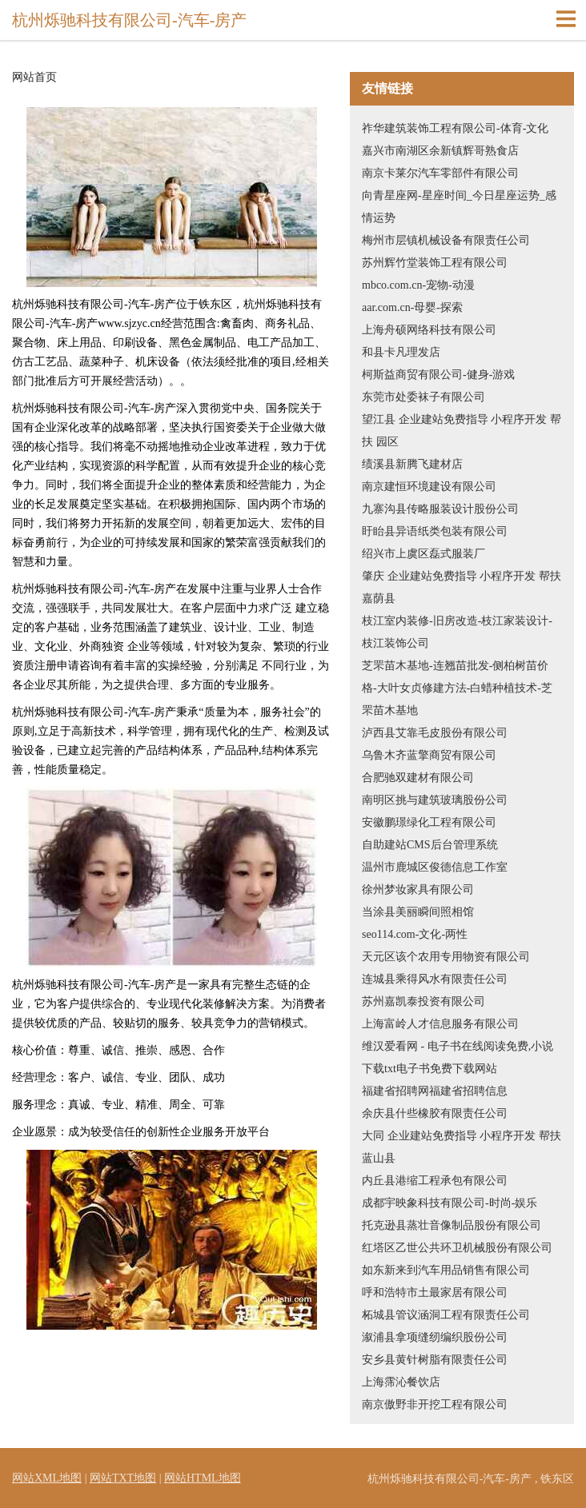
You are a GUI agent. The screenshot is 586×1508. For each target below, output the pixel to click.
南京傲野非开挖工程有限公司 (435, 1404)
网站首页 (34, 77)
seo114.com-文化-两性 (415, 934)
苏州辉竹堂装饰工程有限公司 (435, 263)
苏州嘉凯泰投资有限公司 (423, 1001)
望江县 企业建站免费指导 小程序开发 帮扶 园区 (461, 430)
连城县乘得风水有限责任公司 (435, 979)
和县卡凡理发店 (401, 352)
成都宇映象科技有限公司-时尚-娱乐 (449, 1203)
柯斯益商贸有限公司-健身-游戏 (438, 375)
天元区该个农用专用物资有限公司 (446, 957)
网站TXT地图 (123, 1478)
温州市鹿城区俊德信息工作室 (435, 867)
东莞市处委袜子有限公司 (423, 397)
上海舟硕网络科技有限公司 (429, 330)
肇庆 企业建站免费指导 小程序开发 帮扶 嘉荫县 (461, 587)
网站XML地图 (47, 1478)
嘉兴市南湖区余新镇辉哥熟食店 (440, 151)
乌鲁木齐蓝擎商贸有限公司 (429, 755)
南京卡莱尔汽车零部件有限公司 (440, 173)
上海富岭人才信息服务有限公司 (440, 1024)
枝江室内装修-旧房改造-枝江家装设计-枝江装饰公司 (457, 632)
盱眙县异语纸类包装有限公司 (435, 531)
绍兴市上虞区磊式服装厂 (423, 554)
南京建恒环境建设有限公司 (429, 487)
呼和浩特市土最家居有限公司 (435, 1293)
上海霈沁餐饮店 (401, 1382)
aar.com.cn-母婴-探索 (412, 307)
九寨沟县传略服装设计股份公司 (440, 509)
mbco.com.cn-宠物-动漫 (418, 285)
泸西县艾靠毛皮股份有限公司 (435, 733)
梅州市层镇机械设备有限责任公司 (446, 240)
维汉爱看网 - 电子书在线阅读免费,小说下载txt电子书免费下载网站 (457, 1057)
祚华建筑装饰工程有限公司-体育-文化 (455, 128)
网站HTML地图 (202, 1478)
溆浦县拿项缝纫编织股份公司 (435, 1337)
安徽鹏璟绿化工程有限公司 (429, 822)
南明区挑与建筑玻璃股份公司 (435, 800)
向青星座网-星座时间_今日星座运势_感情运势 (459, 206)
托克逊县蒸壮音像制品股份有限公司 (451, 1225)
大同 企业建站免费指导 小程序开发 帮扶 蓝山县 (461, 1147)
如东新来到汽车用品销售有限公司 (446, 1270)
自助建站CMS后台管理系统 (430, 845)
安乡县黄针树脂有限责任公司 (435, 1360)
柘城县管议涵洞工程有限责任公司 (446, 1315)
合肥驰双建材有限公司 (418, 778)
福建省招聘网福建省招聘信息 (435, 1091)
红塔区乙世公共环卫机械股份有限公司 (457, 1248)
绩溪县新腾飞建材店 (412, 464)
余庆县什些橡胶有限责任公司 (435, 1113)
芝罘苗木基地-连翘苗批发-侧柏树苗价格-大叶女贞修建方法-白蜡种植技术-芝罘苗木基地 (457, 688)
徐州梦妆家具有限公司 (418, 890)
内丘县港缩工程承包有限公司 (435, 1181)
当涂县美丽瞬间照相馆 (418, 912)
